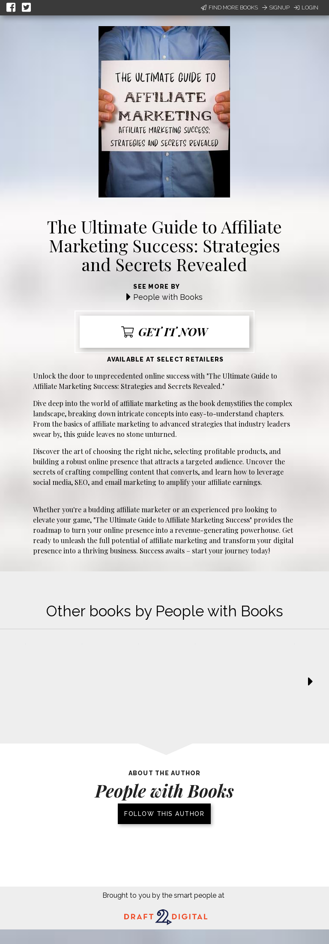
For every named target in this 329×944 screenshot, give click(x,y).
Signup (276, 7)
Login (306, 7)
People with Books (168, 297)
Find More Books (229, 7)
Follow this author (164, 813)
